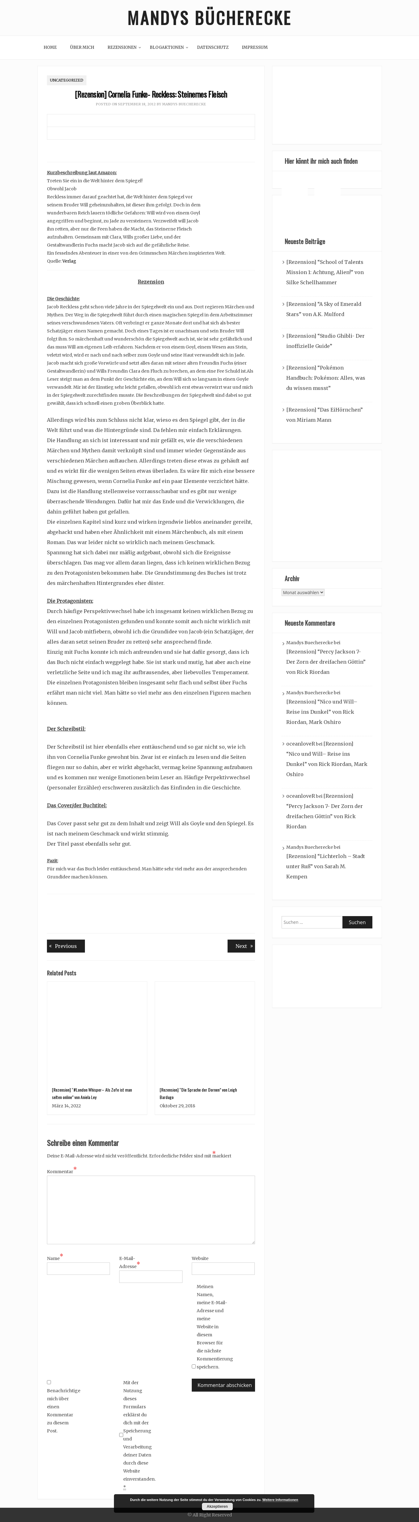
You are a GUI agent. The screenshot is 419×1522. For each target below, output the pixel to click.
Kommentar (62, 1171)
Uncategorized (66, 80)
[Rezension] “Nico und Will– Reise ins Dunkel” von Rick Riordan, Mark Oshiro (321, 712)
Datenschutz (212, 47)
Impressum (255, 47)
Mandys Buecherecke (184, 104)
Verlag (69, 261)
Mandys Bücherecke (209, 17)
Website (200, 1258)
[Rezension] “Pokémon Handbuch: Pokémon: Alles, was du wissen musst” (325, 378)
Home (50, 47)
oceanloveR (300, 744)
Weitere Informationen (280, 1500)
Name (55, 1258)
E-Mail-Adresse (129, 1263)
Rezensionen (121, 47)
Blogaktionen (167, 47)
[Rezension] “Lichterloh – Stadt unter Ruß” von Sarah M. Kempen (325, 866)
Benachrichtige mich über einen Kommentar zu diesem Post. (62, 1407)
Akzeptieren (217, 1506)
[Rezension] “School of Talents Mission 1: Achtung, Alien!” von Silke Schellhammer (325, 272)
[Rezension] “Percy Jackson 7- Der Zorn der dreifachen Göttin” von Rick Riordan (326, 662)
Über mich (82, 47)
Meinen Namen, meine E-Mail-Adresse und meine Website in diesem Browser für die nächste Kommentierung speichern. (212, 1327)
